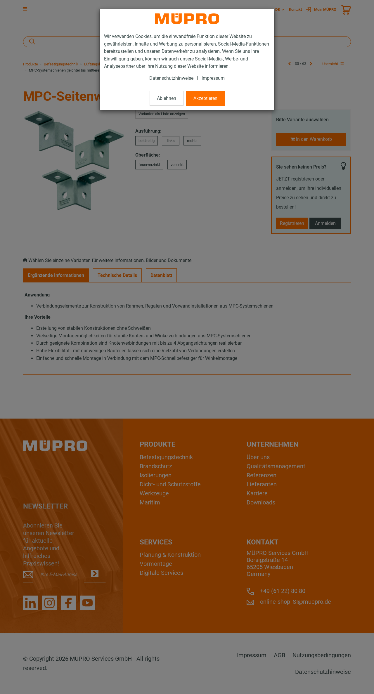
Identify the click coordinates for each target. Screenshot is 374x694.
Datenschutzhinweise (171, 78)
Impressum (213, 78)
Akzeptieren (205, 98)
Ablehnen (166, 98)
